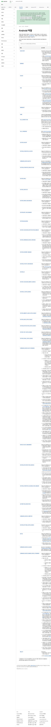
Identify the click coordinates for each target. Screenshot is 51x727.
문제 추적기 (41, 724)
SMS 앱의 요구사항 (47, 89)
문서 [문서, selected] (10, 1)
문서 (2, 4)
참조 (48, 7)
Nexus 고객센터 (42, 717)
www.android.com (43, 719)
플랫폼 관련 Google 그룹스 (32, 721)
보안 (15, 7)
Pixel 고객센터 (42, 715)
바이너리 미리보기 (20, 719)
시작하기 (10, 7)
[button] (6, 9)
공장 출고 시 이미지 (20, 721)
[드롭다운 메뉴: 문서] (12, 1)
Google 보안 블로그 (31, 719)
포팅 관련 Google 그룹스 (32, 724)
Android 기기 (33, 7)
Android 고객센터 (43, 713)
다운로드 (18, 717)
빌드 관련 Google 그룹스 (32, 722)
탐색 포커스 (46, 511)
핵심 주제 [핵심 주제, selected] (21, 7)
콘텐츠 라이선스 (33, 665)
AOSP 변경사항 (41, 19)
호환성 (27, 7)
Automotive (41, 7)
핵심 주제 (26, 26)
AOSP (20, 26)
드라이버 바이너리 (20, 722)
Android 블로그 (30, 717)
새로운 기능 (3, 7)
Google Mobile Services (44, 721)
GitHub (18, 724)
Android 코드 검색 (19, 1)
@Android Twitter (31, 713)
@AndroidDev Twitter (32, 715)
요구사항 (18, 715)
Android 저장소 (19, 713)
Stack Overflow (42, 722)
